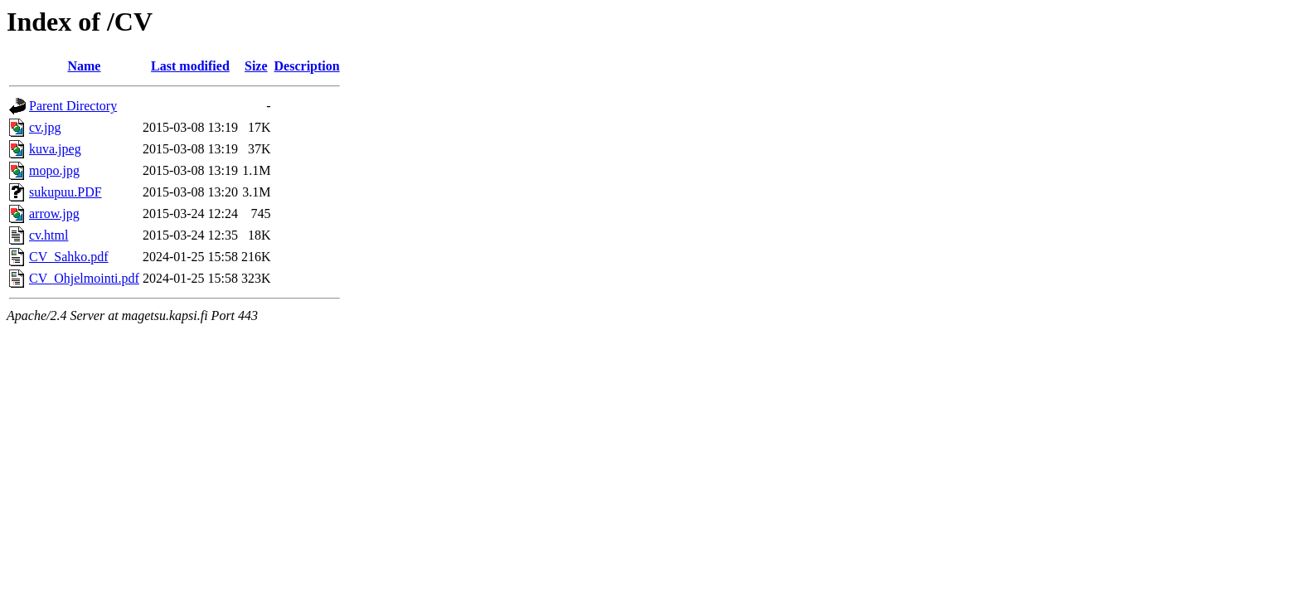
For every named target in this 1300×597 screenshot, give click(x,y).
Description (307, 66)
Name (83, 66)
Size (256, 66)
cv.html (48, 235)
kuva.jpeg (55, 149)
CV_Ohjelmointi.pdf (84, 278)
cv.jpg (45, 127)
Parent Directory (73, 106)
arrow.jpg (54, 213)
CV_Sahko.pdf (69, 257)
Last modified (190, 66)
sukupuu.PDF (65, 192)
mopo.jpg (54, 170)
